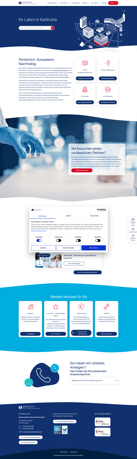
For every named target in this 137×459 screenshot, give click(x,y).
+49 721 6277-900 (27, 428)
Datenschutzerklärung (38, 231)
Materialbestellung (107, 78)
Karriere (104, 3)
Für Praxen (64, 3)
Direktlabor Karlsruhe (108, 102)
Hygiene (85, 3)
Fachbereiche (52, 3)
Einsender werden (82, 170)
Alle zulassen (93, 248)
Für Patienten (75, 3)
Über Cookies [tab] (94, 216)
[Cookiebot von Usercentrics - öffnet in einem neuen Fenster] (98, 210)
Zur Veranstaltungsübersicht (87, 272)
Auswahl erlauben (68, 248)
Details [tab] (68, 216)
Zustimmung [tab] (42, 216)
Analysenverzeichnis (85, 78)
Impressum (73, 452)
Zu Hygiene (30, 334)
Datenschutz (64, 452)
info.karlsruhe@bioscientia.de (32, 432)
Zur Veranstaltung (74, 263)
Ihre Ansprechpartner (85, 102)
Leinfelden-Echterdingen (60, 70)
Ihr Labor (95, 3)
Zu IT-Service (55, 334)
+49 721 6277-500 (27, 426)
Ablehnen (43, 248)
